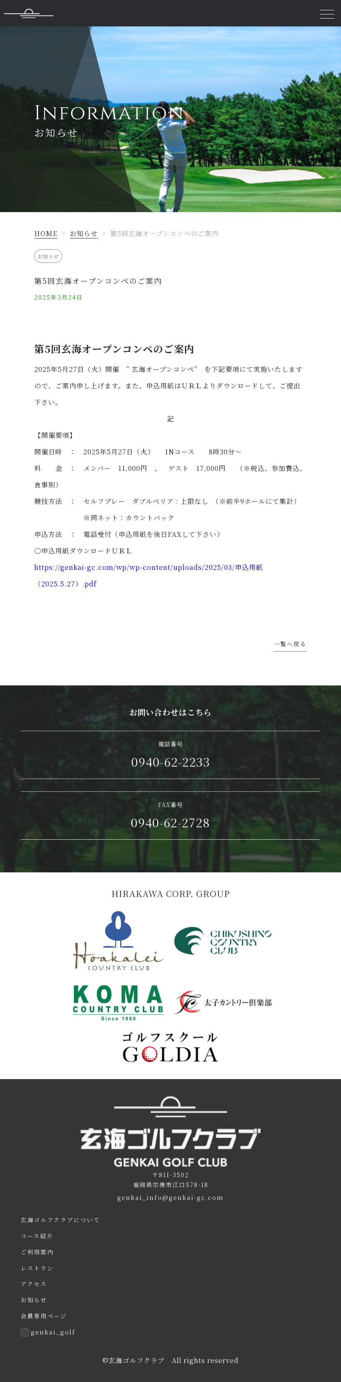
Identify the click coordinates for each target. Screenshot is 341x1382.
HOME (45, 233)
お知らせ (84, 233)
